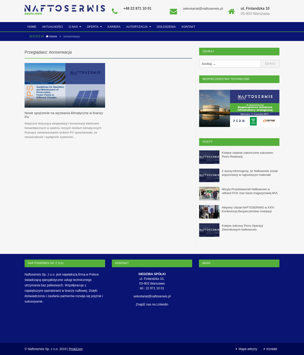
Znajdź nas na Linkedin (152, 304)
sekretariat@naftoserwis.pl (203, 8)
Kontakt (188, 26)
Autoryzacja (137, 26)
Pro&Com (76, 348)
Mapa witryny (248, 348)
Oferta (93, 26)
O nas (73, 26)
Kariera (114, 26)
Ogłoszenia (166, 26)
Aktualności (52, 26)
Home (32, 26)
